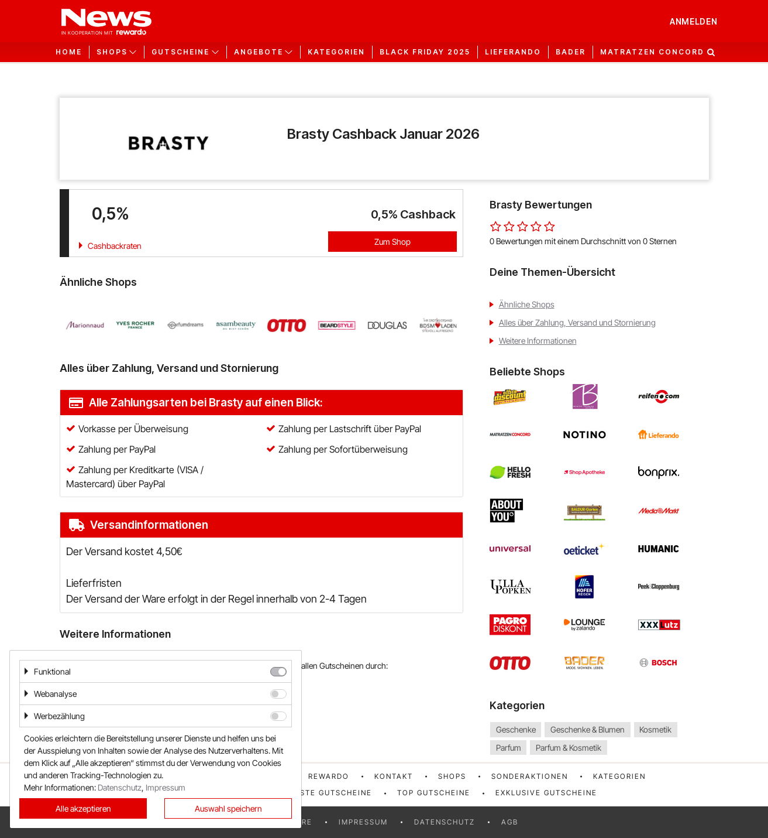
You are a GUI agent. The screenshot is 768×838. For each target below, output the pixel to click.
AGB (509, 822)
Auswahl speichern (228, 808)
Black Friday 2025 (425, 52)
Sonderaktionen (529, 776)
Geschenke (516, 729)
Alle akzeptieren (83, 808)
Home (69, 52)
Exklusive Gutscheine (546, 792)
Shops (452, 776)
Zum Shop (392, 242)
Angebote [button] (258, 52)
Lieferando (513, 52)
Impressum (363, 822)
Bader (571, 52)
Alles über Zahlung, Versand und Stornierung (577, 322)
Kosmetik (655, 729)
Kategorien (336, 52)
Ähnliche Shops (527, 304)
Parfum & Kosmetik (568, 748)
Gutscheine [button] (180, 52)
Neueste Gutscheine (325, 792)
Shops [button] (112, 52)
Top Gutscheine (433, 792)
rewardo (328, 776)
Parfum (508, 748)
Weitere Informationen (538, 341)
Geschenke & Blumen (587, 729)
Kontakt (393, 776)
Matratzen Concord (652, 52)
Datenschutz (444, 822)
